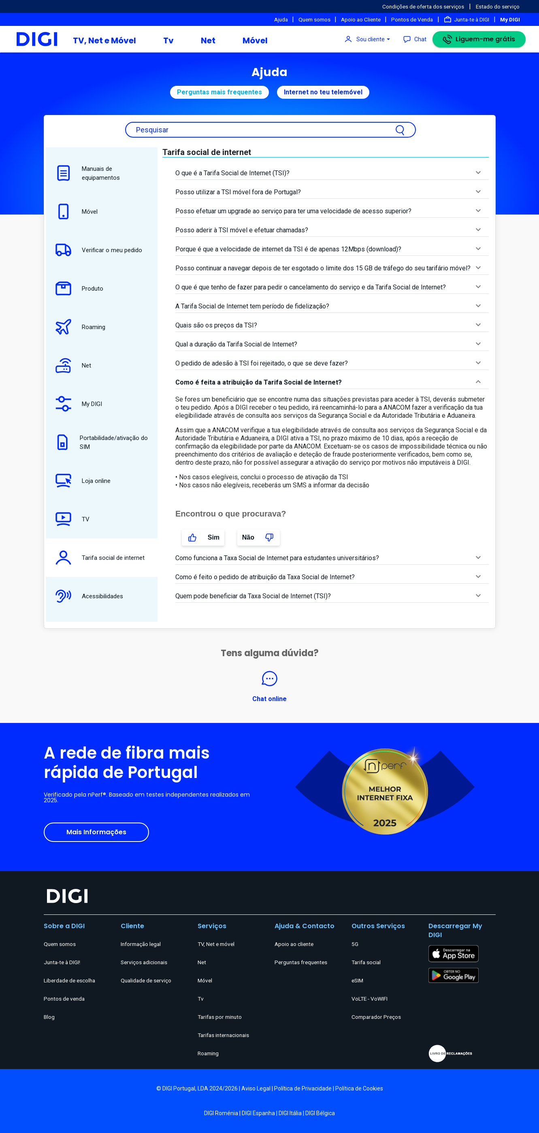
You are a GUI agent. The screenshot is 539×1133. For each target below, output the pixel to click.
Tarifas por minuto (220, 1017)
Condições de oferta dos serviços (423, 6)
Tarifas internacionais (223, 1035)
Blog (49, 1017)
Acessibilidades (87, 596)
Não (258, 537)
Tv (168, 40)
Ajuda (281, 19)
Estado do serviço (498, 6)
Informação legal (141, 944)
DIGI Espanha (258, 1113)
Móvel (255, 40)
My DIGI (76, 404)
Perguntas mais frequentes (219, 92)
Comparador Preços (376, 1017)
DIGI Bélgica (320, 1113)
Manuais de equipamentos (85, 173)
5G (355, 944)
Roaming (78, 327)
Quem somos (315, 19)
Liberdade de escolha (69, 980)
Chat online (269, 685)
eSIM (357, 980)
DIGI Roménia (221, 1113)
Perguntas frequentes (301, 962)
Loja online (81, 481)
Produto (77, 288)
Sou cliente (370, 39)
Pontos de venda (64, 998)
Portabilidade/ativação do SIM (99, 442)
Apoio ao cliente (294, 944)
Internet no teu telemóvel (323, 92)
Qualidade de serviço (146, 980)
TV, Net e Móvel (104, 40)
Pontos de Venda (412, 19)
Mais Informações (96, 832)
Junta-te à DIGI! (62, 962)
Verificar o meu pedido (96, 250)
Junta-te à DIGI (471, 19)
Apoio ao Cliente (361, 19)
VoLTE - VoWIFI (370, 998)
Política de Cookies (359, 1088)
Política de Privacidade (303, 1088)
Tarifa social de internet (98, 557)
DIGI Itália (290, 1113)
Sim (203, 537)
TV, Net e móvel (216, 944)
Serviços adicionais (144, 962)
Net (208, 40)
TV (70, 519)
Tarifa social (366, 962)
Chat (420, 39)
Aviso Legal (256, 1088)
